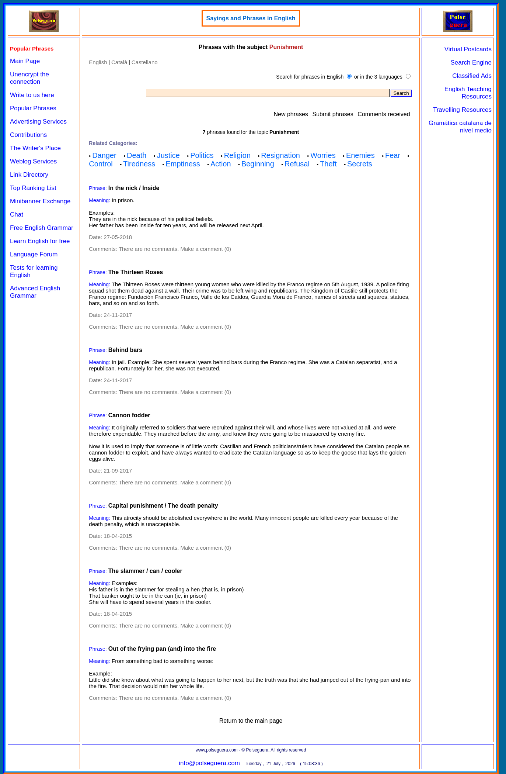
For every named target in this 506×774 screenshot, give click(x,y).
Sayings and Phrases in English (251, 18)
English (98, 62)
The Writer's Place (35, 148)
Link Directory (29, 174)
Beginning (257, 164)
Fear (392, 155)
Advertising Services (38, 121)
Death (136, 155)
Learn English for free (40, 241)
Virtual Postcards (468, 49)
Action (220, 164)
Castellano (145, 62)
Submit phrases (333, 114)
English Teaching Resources (468, 93)
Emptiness (182, 164)
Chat (16, 214)
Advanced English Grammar (35, 292)
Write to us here (32, 95)
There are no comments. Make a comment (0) (175, 249)
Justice (168, 155)
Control (100, 164)
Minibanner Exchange (40, 201)
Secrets (359, 164)
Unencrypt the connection (29, 78)
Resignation (280, 155)
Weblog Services (33, 161)
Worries (323, 155)
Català (119, 62)
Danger (104, 155)
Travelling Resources (462, 109)
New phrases (290, 114)
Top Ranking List (33, 187)
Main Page (25, 61)
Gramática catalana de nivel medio (460, 127)
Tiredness (139, 164)
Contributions (28, 134)
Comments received (383, 114)
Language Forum (33, 254)
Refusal (297, 164)
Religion (237, 155)
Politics (201, 155)
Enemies (360, 155)
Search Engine (471, 62)
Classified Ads (472, 75)
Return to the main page (251, 721)
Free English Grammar (41, 227)
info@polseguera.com (209, 763)
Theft (328, 164)
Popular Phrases (33, 108)
